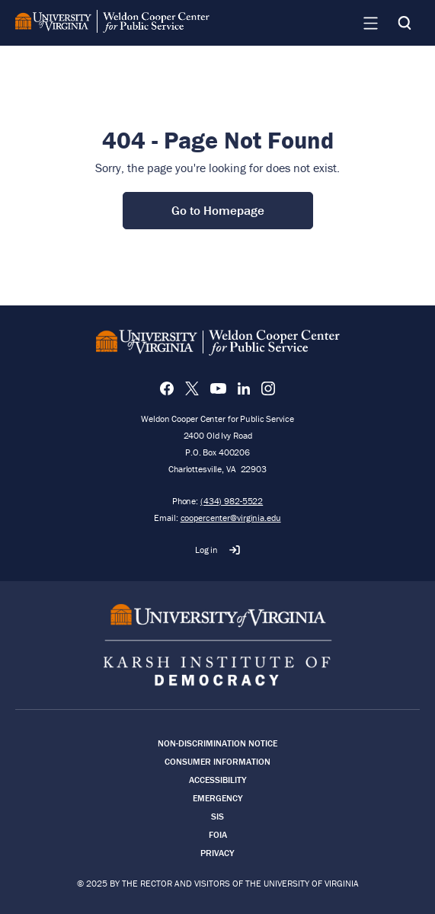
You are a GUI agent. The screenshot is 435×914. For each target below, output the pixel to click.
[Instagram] (268, 388)
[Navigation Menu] (370, 23)
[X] (192, 388)
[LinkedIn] (244, 388)
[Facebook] (167, 388)
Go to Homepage (217, 210)
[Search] (404, 23)
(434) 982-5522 (231, 501)
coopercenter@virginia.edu (231, 517)
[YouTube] (218, 388)
